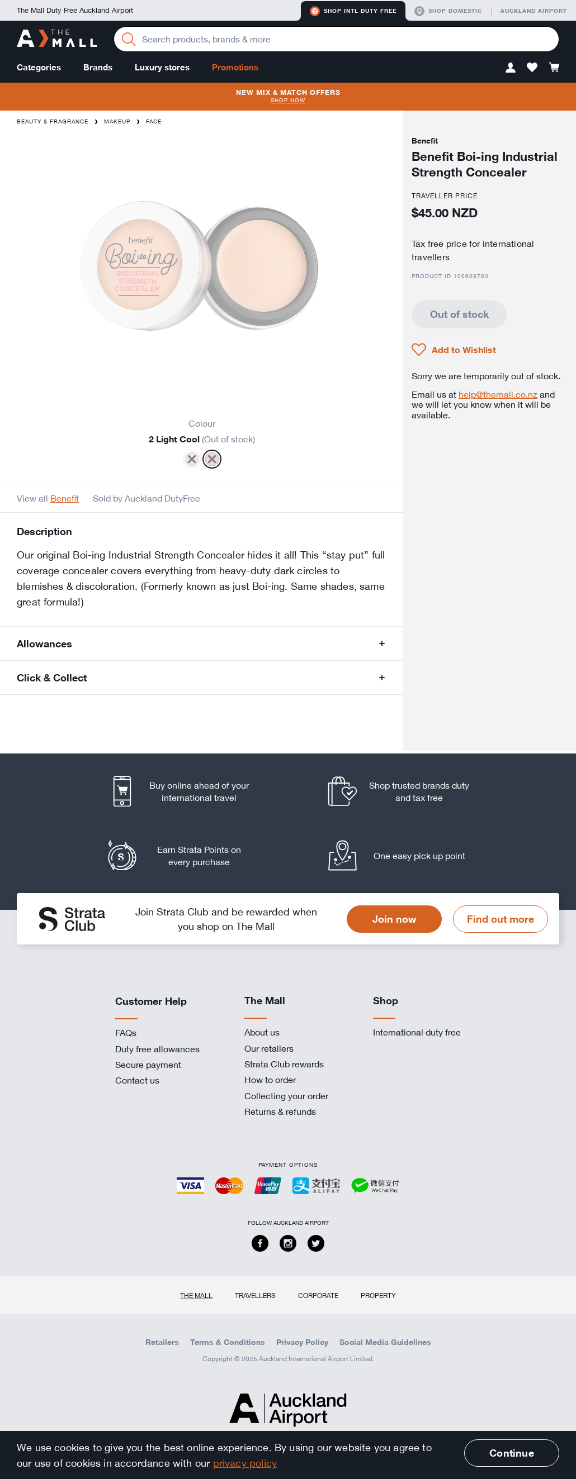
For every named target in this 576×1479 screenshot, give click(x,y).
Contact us (137, 1080)
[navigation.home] (57, 39)
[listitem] (189, 791)
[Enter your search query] (336, 39)
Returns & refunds (280, 1111)
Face (154, 121)
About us (262, 1032)
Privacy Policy (302, 1342)
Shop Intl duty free (353, 11)
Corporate (318, 1295)
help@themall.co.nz (498, 394)
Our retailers (269, 1048)
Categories (39, 67)
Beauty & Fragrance (52, 121)
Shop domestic (448, 11)
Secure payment (148, 1065)
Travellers (255, 1295)
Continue (511, 1453)
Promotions (235, 67)
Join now (394, 919)
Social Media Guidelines (385, 1342)
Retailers (162, 1342)
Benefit (64, 498)
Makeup (117, 121)
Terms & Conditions (227, 1342)
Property (378, 1295)
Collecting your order (286, 1096)
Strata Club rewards (284, 1064)
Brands (97, 67)
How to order (270, 1080)
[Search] (128, 39)
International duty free (417, 1032)
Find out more (500, 919)
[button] (510, 67)
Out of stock (459, 314)
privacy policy (245, 1463)
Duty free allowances (157, 1049)
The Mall (196, 1295)
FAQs (125, 1033)
